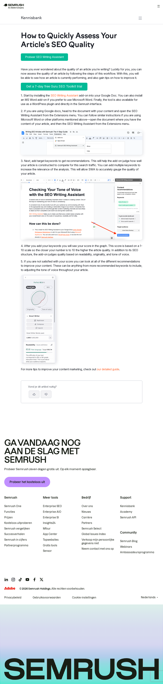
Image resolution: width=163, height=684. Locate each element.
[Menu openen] (158, 6)
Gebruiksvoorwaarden (47, 597)
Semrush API (128, 517)
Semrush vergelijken (17, 528)
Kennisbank (31, 18)
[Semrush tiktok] (20, 579)
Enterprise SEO (52, 506)
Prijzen (8, 517)
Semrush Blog (128, 541)
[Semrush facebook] (34, 579)
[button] (46, 394)
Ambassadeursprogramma (137, 552)
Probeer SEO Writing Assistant (44, 57)
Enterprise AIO (52, 511)
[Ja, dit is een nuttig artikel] (34, 394)
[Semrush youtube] (27, 579)
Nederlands (148, 597)
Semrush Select (91, 528)
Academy (126, 511)
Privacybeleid (12, 597)
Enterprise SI (51, 517)
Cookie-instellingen (84, 597)
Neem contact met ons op (98, 548)
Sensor (47, 550)
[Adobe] (9, 588)
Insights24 (49, 523)
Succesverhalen (14, 534)
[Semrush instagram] (13, 579)
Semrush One (12, 506)
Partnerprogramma (16, 545)
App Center (50, 534)
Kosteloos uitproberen (18, 523)
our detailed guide (108, 369)
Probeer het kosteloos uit (27, 482)
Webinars (126, 546)
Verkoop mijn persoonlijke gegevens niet (98, 541)
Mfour (47, 528)
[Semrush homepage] (13, 6)
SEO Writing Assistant (64, 95)
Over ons (87, 506)
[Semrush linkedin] (6, 579)
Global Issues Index (94, 534)
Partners (87, 523)
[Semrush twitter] (41, 579)
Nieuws (86, 511)
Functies (9, 511)
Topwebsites (51, 539)
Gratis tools (50, 545)
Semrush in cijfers (15, 539)
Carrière (87, 517)
